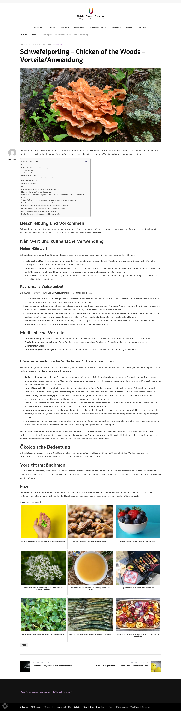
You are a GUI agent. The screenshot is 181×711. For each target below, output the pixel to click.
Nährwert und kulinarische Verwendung (34, 168)
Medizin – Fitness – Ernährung (90, 16)
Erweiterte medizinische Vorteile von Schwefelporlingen (40, 178)
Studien (129, 28)
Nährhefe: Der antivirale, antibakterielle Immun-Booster (40, 189)
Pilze (24, 645)
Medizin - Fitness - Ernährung (48, 707)
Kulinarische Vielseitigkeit (31, 173)
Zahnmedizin (79, 28)
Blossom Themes (108, 707)
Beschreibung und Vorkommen (31, 165)
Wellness (115, 28)
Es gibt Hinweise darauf (64, 410)
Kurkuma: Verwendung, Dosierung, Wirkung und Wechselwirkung (43, 208)
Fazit (23, 186)
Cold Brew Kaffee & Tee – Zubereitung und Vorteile (38, 211)
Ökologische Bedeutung (29, 181)
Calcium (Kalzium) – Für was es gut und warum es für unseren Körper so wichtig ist (48, 200)
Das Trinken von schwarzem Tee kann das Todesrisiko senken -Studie (44, 206)
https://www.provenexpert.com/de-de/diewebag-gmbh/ (46, 692)
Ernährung (38, 28)
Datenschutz (145, 707)
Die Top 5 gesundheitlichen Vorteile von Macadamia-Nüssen (41, 214)
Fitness (52, 28)
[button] (5, 706)
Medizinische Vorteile (28, 175)
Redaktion (12, 154)
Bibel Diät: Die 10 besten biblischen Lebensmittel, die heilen (41, 203)
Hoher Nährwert (28, 170)
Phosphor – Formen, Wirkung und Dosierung (36, 192)
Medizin (64, 28)
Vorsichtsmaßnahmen (28, 184)
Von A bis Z (142, 28)
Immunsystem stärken (126, 349)
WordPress (134, 707)
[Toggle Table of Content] (85, 161)
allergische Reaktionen (142, 470)
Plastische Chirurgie (98, 28)
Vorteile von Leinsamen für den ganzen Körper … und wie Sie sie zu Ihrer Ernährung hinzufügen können (52, 196)
